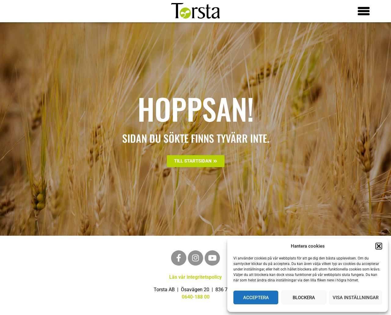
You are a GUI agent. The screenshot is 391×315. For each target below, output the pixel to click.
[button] (379, 246)
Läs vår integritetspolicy (195, 277)
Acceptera (256, 297)
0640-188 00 (196, 297)
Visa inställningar (355, 297)
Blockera (304, 297)
